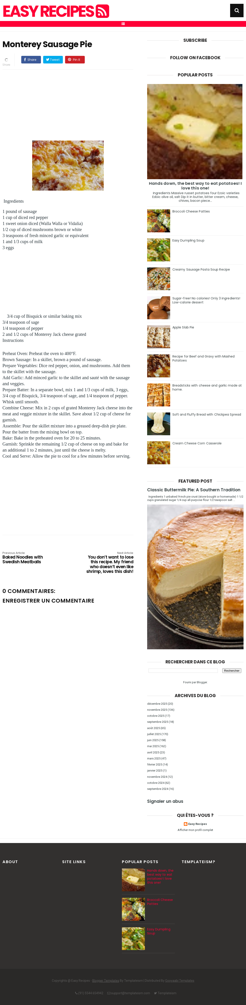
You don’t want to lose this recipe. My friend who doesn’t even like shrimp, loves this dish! (107, 562)
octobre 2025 (155, 715)
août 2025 (153, 728)
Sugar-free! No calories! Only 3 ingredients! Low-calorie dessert (206, 300)
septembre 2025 (157, 721)
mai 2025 (153, 746)
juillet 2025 (154, 734)
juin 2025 (153, 740)
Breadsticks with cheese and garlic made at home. (207, 387)
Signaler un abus (165, 801)
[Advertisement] (67, 104)
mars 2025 (154, 758)
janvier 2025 (154, 770)
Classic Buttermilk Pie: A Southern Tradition (193, 490)
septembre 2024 (157, 789)
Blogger (202, 682)
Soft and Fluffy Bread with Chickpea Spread (206, 414)
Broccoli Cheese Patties (191, 211)
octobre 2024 (155, 782)
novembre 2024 (157, 776)
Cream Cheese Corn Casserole (197, 443)
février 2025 (154, 764)
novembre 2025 (157, 709)
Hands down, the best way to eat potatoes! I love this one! (195, 186)
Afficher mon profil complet (195, 830)
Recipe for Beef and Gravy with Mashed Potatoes (203, 358)
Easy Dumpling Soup (188, 240)
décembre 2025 (157, 703)
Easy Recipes (55, 11)
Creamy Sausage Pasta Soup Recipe (201, 269)
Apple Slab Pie (183, 327)
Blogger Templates (105, 980)
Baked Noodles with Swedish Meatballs (28, 558)
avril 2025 (153, 752)
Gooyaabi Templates (179, 980)
